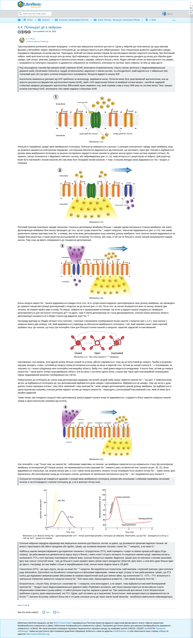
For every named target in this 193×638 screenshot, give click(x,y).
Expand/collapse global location (173, 19)
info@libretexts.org (121, 631)
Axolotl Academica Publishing (37, 41)
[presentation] (100, 142)
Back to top (22, 605)
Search (20, 14)
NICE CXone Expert (63, 623)
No (58, 612)
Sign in (170, 14)
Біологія (44, 20)
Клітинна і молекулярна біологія (72, 20)
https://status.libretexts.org (37, 634)
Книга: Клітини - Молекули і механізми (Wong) (117, 20)
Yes (47, 612)
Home (28, 20)
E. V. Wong (30, 39)
